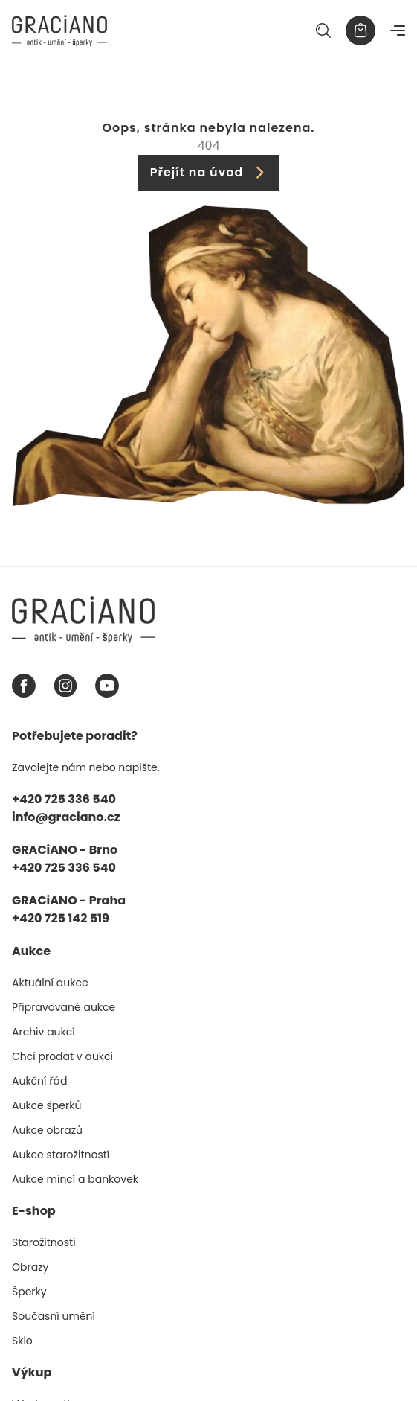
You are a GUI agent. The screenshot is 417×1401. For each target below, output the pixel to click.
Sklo (22, 1340)
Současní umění (53, 1316)
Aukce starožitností (60, 1154)
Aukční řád (39, 1080)
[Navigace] (397, 30)
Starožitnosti (44, 1242)
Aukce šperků (46, 1105)
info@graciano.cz (66, 817)
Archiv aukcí (43, 1031)
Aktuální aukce (50, 982)
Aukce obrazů (47, 1130)
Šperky (29, 1291)
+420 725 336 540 (64, 799)
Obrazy (30, 1267)
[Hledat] (323, 30)
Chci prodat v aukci (62, 1056)
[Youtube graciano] (107, 686)
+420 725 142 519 (60, 918)
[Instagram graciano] (65, 686)
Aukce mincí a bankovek (75, 1179)
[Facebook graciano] (24, 686)
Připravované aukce (63, 1007)
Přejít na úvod (209, 172)
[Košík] (360, 30)
